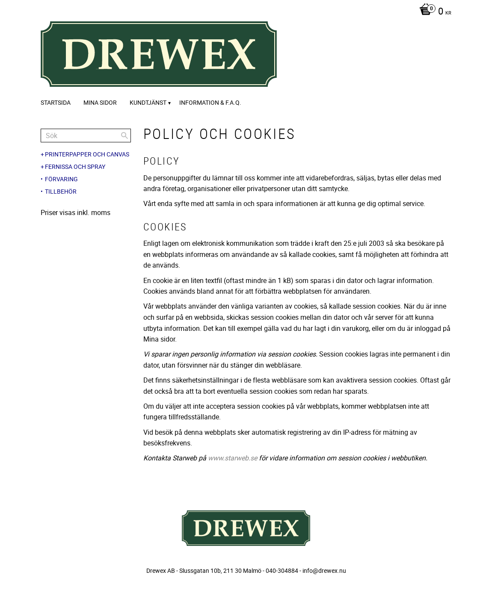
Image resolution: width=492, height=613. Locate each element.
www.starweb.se (232, 458)
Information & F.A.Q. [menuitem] (210, 102)
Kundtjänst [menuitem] (148, 102)
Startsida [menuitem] (56, 102)
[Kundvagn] (433, 12)
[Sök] (124, 135)
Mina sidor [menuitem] (100, 102)
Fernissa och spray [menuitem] (75, 166)
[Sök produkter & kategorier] (86, 135)
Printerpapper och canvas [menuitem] (87, 154)
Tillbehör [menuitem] (61, 191)
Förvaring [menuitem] (61, 179)
